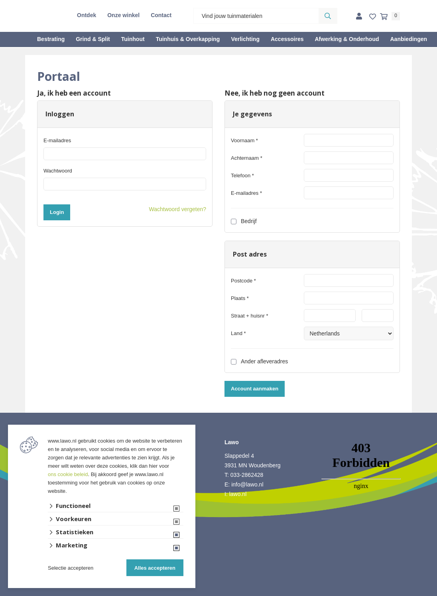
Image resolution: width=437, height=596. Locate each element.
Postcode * (243, 281)
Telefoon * (242, 175)
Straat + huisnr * (249, 316)
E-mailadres (57, 140)
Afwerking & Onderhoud (347, 39)
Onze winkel (123, 15)
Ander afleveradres (259, 361)
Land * (238, 333)
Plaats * (240, 298)
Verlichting (245, 39)
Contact (161, 15)
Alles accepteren (154, 568)
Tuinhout (133, 39)
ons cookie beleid (68, 474)
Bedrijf (244, 221)
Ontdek (86, 15)
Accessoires (287, 39)
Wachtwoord (57, 171)
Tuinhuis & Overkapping (188, 39)
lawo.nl (238, 494)
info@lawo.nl (247, 484)
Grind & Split (93, 39)
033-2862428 (247, 475)
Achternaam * (246, 158)
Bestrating (51, 39)
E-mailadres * (246, 193)
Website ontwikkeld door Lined (218, 592)
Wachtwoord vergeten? (177, 209)
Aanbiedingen (408, 39)
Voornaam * (244, 140)
